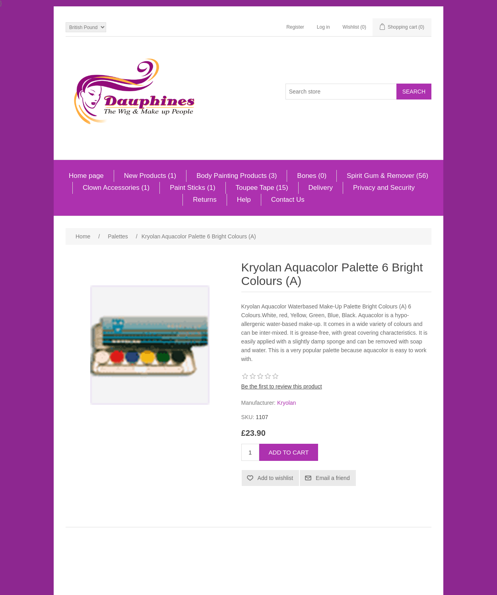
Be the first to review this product (281, 386)
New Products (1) (150, 175)
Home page (86, 175)
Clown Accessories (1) (116, 187)
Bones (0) (311, 175)
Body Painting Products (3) (236, 175)
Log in (323, 27)
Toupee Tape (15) (262, 187)
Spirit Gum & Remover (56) (387, 175)
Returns (205, 199)
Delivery (321, 187)
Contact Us (288, 199)
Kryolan (286, 403)
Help (244, 199)
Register (295, 27)
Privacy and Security (384, 187)
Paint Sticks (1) (192, 187)
